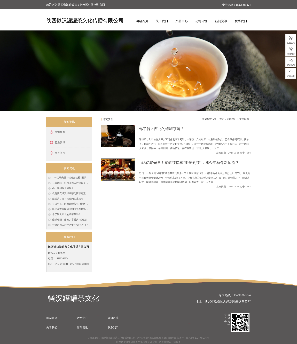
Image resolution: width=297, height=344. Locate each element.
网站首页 (142, 21)
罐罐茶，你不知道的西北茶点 (67, 198)
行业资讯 (60, 142)
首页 (222, 119)
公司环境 (201, 21)
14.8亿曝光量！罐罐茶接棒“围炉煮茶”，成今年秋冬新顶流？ (71, 177)
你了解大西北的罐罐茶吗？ (66, 214)
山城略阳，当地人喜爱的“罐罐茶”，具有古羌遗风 (71, 219)
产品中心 (181, 21)
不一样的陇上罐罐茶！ (64, 188)
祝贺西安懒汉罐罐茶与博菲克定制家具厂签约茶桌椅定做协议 (71, 193)
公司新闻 (60, 132)
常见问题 (60, 152)
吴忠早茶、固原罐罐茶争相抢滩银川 (71, 204)
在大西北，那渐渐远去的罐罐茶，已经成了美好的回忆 (71, 183)
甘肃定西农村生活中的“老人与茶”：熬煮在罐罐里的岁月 (71, 225)
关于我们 (162, 21)
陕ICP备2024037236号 (197, 338)
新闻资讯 (221, 21)
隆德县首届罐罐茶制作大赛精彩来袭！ (71, 209)
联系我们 (241, 21)
